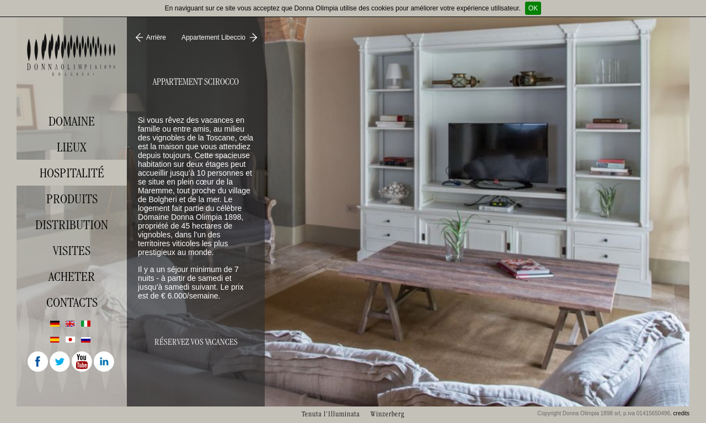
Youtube (83, 362)
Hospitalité (72, 173)
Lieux (72, 147)
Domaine (72, 121)
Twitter (61, 362)
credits (681, 413)
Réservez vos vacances (196, 342)
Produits (72, 199)
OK (533, 8)
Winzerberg (387, 414)
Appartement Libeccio (213, 37)
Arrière (156, 37)
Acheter (72, 276)
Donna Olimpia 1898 (71, 54)
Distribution (71, 224)
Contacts (72, 302)
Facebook (39, 362)
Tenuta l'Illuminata (331, 414)
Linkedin (105, 362)
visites (71, 250)
